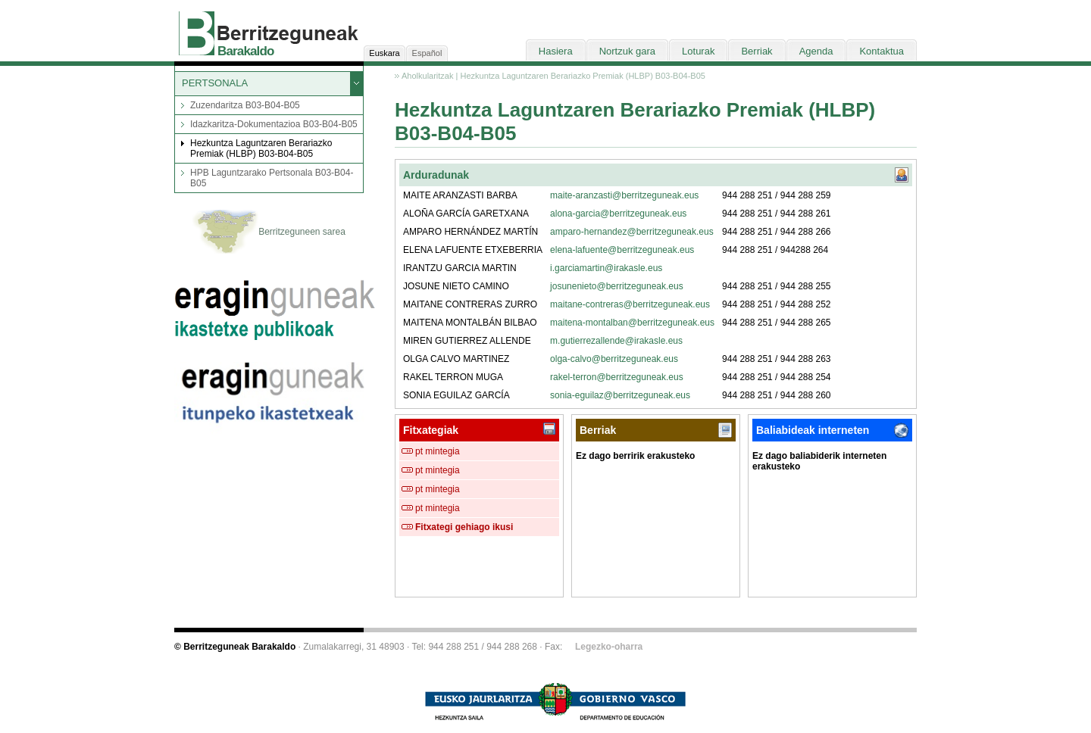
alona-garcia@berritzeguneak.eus (618, 213)
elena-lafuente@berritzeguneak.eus (622, 250)
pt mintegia (437, 451)
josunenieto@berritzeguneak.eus (616, 286)
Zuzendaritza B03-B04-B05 (245, 105)
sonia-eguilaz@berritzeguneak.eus (620, 395)
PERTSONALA (215, 83)
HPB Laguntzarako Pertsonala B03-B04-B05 (271, 178)
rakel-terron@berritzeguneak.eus (616, 377)
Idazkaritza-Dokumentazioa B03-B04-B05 (274, 124)
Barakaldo (245, 51)
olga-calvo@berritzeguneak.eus (614, 359)
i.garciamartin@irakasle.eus (606, 268)
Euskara (384, 53)
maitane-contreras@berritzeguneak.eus (630, 304)
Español (427, 53)
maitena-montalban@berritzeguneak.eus (632, 322)
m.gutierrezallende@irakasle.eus (616, 340)
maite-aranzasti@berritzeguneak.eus (624, 195)
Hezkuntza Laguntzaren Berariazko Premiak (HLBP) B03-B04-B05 (261, 148)
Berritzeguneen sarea (268, 232)
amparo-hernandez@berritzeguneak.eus (632, 231)
